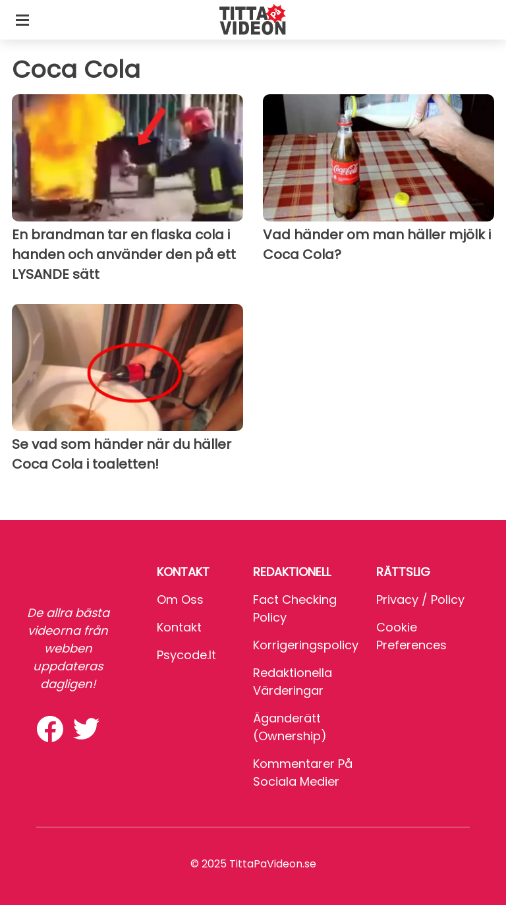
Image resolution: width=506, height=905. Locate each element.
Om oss (180, 599)
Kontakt (179, 627)
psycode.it (186, 655)
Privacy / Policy (420, 599)
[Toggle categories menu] (22, 20)
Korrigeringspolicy (305, 645)
